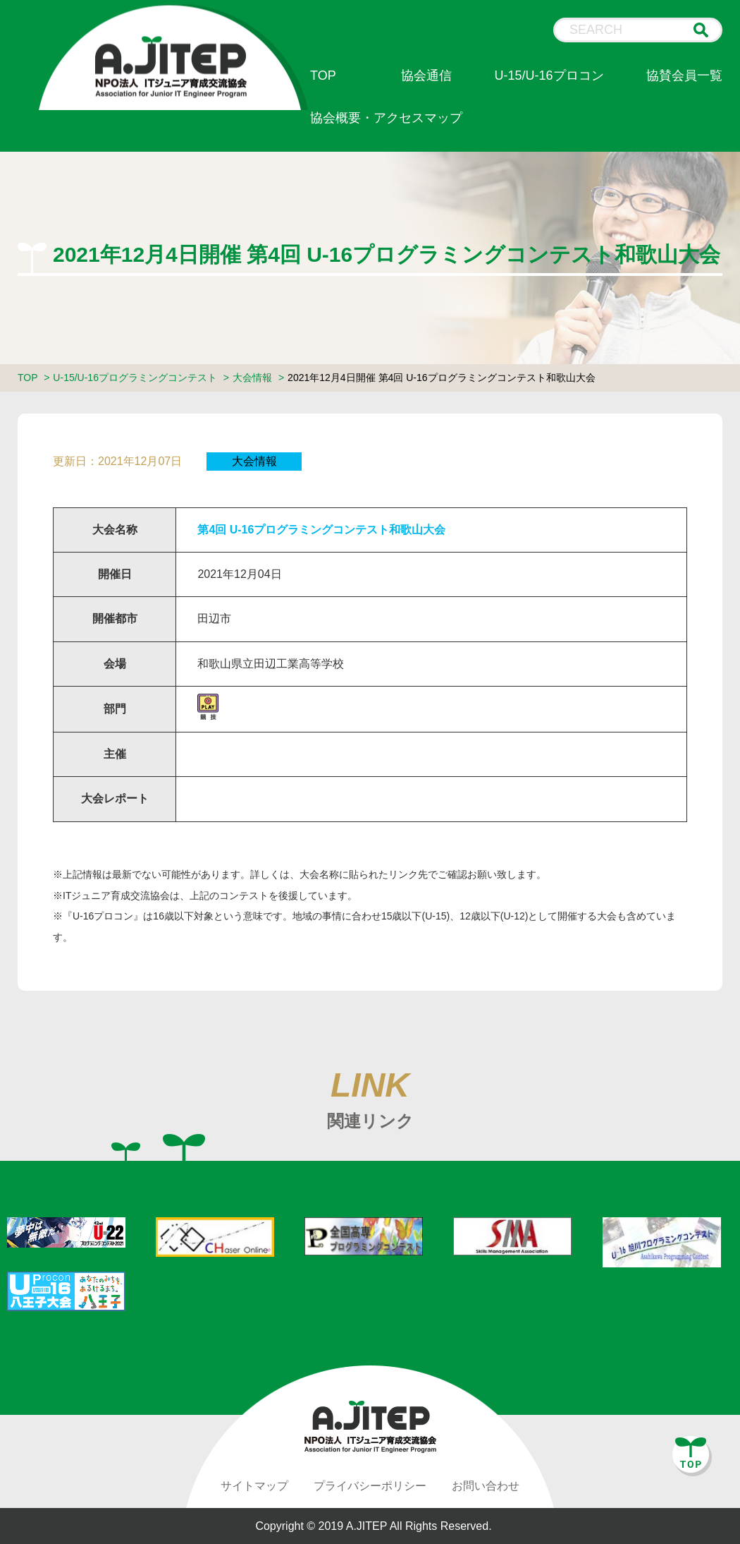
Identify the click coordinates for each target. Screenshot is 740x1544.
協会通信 (426, 75)
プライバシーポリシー (370, 1486)
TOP (323, 75)
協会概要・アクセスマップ (386, 118)
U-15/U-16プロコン (549, 75)
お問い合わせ (485, 1486)
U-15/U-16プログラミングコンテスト (135, 377)
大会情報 (252, 377)
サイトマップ (254, 1486)
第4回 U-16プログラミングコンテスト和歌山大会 (321, 530)
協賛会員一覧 (684, 75)
